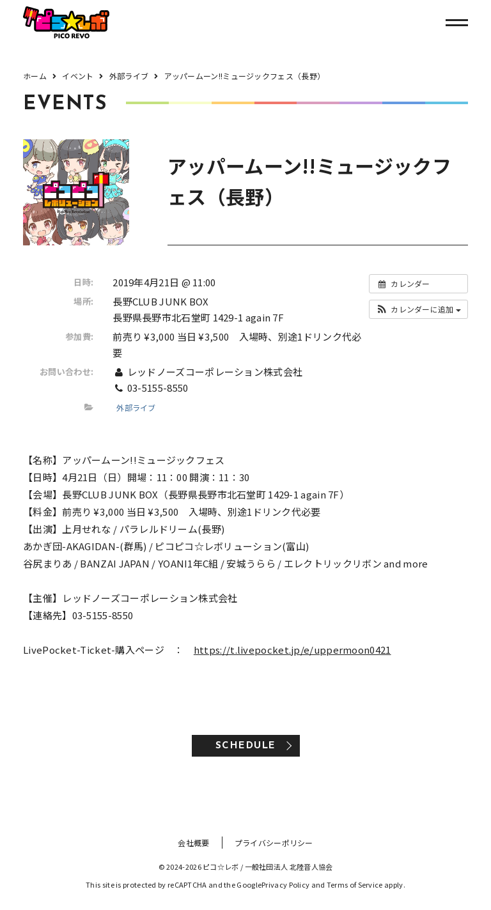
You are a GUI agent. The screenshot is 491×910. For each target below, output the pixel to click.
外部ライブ (136, 407)
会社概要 (193, 842)
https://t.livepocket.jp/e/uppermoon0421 (292, 649)
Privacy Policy (285, 884)
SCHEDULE (245, 746)
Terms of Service (355, 884)
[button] (418, 309)
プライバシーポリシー (274, 842)
